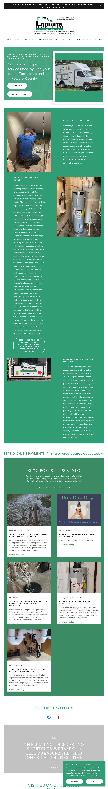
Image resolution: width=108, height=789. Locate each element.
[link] (54, 25)
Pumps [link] (49, 488)
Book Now (17, 86)
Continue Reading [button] (16, 555)
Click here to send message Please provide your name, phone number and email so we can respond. (29, 345)
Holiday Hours (20, 94)
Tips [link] (56, 488)
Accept (94, 781)
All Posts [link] (40, 488)
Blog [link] (17, 40)
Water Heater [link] (66, 488)
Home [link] (8, 40)
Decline (74, 781)
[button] (29, 40)
